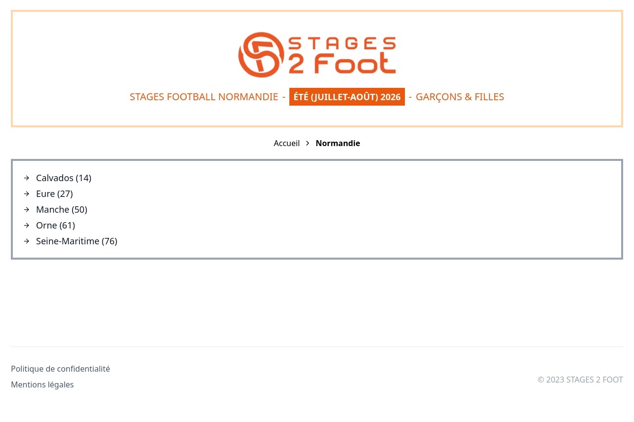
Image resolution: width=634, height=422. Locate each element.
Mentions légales (42, 384)
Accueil (287, 143)
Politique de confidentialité (60, 368)
